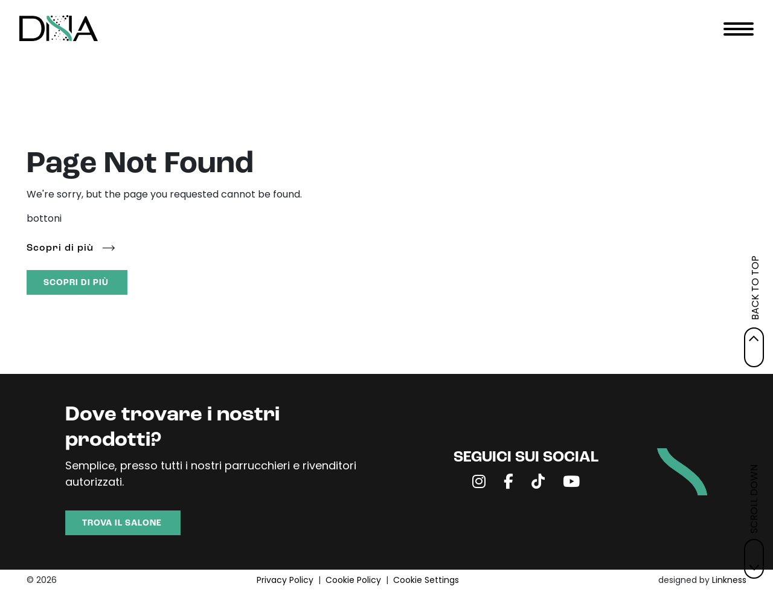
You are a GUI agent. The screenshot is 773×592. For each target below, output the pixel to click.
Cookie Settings (426, 580)
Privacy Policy (285, 580)
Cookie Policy (353, 580)
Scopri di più (60, 248)
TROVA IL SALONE (122, 523)
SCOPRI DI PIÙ (76, 283)
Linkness (729, 580)
